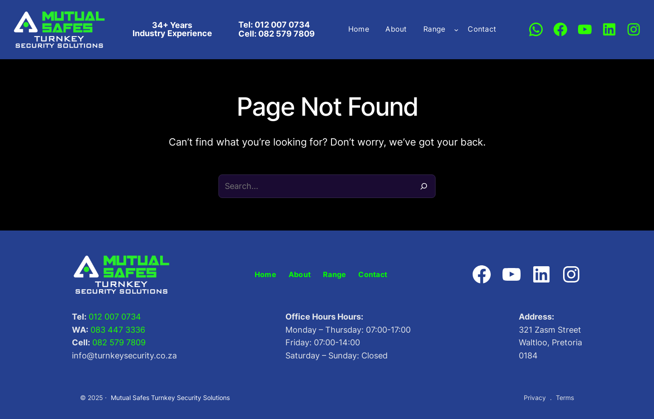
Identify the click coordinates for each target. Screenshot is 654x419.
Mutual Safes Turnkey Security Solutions (170, 397)
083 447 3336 (117, 329)
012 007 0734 (115, 316)
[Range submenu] (456, 29)
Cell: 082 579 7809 (276, 33)
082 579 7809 (119, 342)
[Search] (423, 186)
